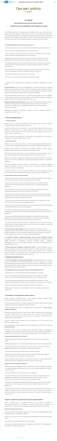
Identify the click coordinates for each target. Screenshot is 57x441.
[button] (1, 2)
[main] (28, 9)
